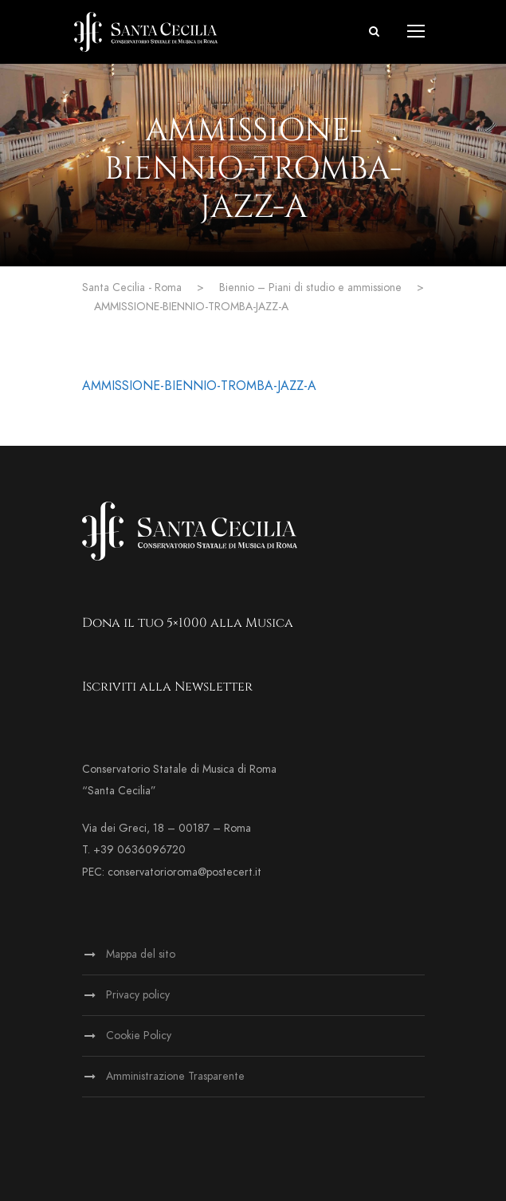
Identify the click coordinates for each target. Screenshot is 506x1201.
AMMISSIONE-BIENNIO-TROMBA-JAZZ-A (199, 386)
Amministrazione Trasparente (175, 1076)
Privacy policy (138, 994)
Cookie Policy (138, 1035)
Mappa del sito (140, 954)
